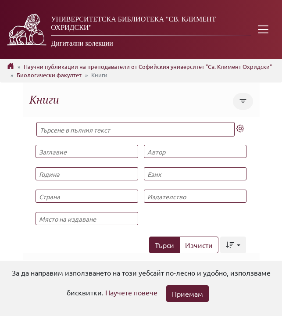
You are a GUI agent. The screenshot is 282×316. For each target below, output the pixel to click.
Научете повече (131, 292)
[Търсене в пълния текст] (135, 129)
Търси (164, 245)
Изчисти (199, 245)
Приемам (187, 293)
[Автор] (195, 151)
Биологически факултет (49, 75)
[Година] (87, 173)
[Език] (195, 173)
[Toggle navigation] (263, 29)
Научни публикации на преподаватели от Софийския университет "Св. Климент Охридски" (148, 66)
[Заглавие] (87, 151)
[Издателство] (195, 196)
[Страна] (87, 196)
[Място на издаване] (87, 218)
